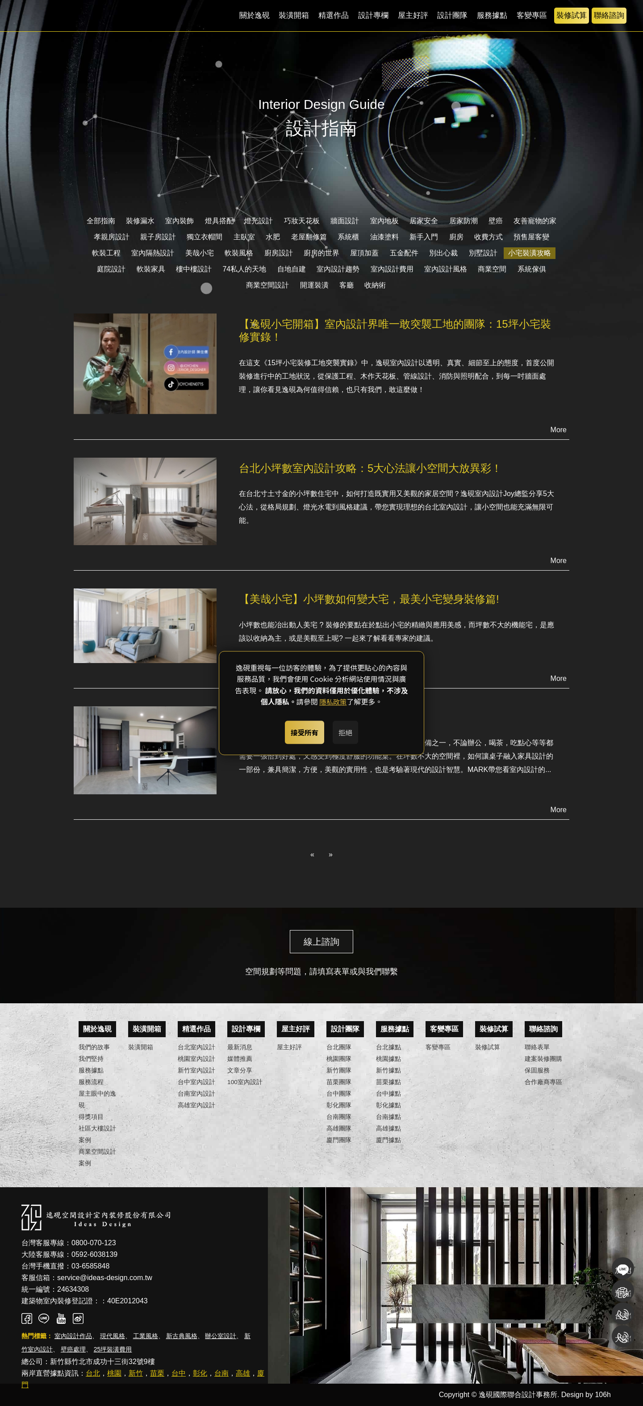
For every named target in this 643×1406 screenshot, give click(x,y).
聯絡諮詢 (609, 15)
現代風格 (112, 1335)
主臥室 (244, 237)
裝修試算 (571, 15)
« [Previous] (312, 854)
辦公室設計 (220, 1335)
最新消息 (239, 1047)
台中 (178, 1373)
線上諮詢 (321, 942)
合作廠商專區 (543, 1082)
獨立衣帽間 (204, 237)
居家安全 (423, 221)
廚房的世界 (321, 253)
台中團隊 (338, 1093)
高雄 (243, 1373)
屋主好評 (413, 15)
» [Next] (331, 854)
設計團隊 (452, 15)
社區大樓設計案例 (97, 1134)
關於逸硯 (254, 15)
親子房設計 (158, 237)
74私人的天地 (244, 269)
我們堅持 (91, 1059)
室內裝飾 (179, 221)
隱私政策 (333, 704)
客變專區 (532, 15)
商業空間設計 (267, 285)
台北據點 (388, 1047)
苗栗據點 (388, 1082)
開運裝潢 (314, 285)
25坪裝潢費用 (113, 1349)
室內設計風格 (445, 269)
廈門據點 (388, 1140)
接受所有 (299, 730)
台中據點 (388, 1093)
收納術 (375, 285)
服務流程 (91, 1082)
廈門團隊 (338, 1140)
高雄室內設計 (196, 1105)
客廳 (346, 285)
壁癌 (496, 221)
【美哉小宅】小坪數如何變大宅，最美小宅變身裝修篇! (369, 599)
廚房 (456, 237)
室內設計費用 (392, 269)
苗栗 (157, 1373)
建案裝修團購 (543, 1059)
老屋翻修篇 (309, 237)
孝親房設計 (111, 237)
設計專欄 (373, 15)
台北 (93, 1373)
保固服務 (537, 1070)
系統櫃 (348, 237)
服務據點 (492, 15)
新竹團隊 (338, 1070)
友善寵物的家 (535, 221)
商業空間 (492, 269)
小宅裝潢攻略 (529, 253)
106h (603, 1394)
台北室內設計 (196, 1047)
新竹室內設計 (196, 1070)
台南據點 (388, 1117)
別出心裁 (443, 253)
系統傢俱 (532, 269)
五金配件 (404, 253)
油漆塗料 (384, 237)
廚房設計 (278, 253)
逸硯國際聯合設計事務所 (78, 15)
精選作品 (333, 15)
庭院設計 (111, 269)
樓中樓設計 (194, 269)
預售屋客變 (531, 237)
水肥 (273, 237)
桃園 (114, 1373)
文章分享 (239, 1070)
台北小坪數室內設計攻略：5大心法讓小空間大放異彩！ (370, 468)
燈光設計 (258, 221)
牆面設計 (344, 221)
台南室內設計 (196, 1093)
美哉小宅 (199, 253)
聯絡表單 (537, 1047)
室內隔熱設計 (152, 253)
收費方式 (488, 237)
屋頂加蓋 (364, 253)
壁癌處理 (73, 1349)
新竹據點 (388, 1070)
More (559, 430)
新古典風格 (181, 1335)
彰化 (200, 1373)
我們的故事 (94, 1047)
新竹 (136, 1373)
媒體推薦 (239, 1059)
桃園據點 (388, 1059)
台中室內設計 (196, 1082)
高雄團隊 (338, 1128)
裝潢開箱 (294, 15)
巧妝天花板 (302, 221)
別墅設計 (483, 253)
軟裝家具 (151, 269)
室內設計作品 (73, 1335)
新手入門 (423, 237)
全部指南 (101, 221)
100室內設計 (245, 1082)
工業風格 (145, 1335)
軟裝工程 (106, 253)
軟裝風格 (239, 253)
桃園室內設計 (196, 1059)
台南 (221, 1373)
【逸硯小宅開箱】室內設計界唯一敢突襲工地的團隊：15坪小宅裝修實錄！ (395, 330)
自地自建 (291, 269)
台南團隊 (338, 1117)
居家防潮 (463, 221)
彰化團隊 (338, 1105)
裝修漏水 (140, 221)
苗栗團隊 (338, 1082)
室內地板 (384, 221)
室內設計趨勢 (338, 269)
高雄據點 (388, 1128)
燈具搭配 (219, 221)
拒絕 (350, 730)
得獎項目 (91, 1117)
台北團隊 (338, 1047)
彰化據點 (388, 1105)
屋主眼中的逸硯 (97, 1099)
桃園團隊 (338, 1059)
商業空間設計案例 (97, 1157)
